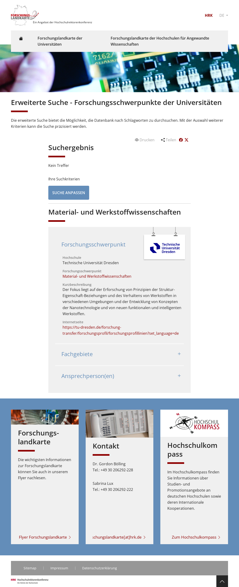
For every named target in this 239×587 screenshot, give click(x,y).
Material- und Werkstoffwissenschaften (97, 276)
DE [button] (222, 15)
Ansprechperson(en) (87, 376)
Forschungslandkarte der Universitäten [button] (60, 41)
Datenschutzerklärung (99, 568)
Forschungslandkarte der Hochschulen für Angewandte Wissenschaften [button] (160, 41)
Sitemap (30, 568)
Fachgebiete (77, 354)
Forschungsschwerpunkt (93, 244)
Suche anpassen (68, 192)
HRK (208, 15)
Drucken (145, 139)
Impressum (59, 568)
